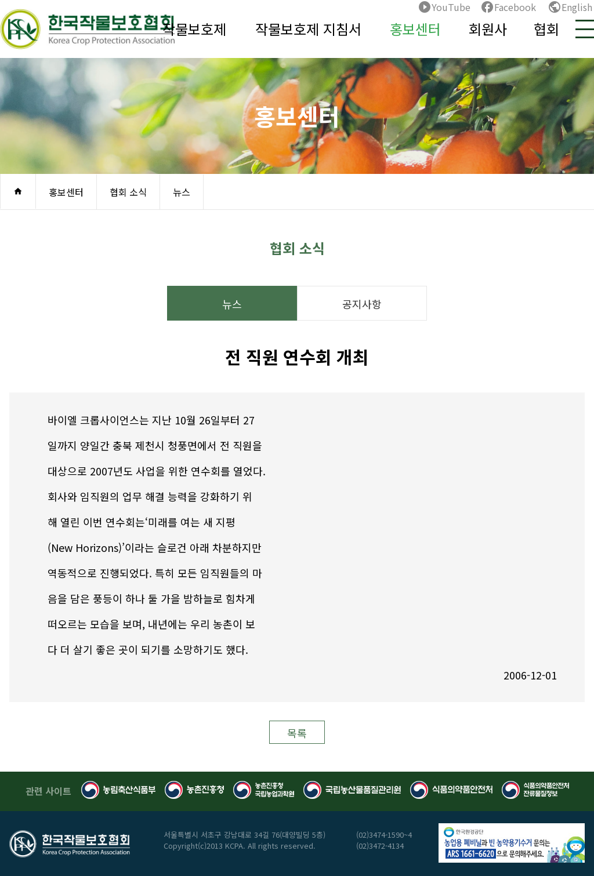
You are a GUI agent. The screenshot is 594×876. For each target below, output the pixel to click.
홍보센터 (415, 29)
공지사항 (362, 303)
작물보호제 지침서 (308, 29)
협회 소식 (128, 192)
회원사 (488, 29)
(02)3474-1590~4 (384, 834)
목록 (297, 732)
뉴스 (181, 192)
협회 (546, 29)
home (18, 191)
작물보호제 (194, 29)
